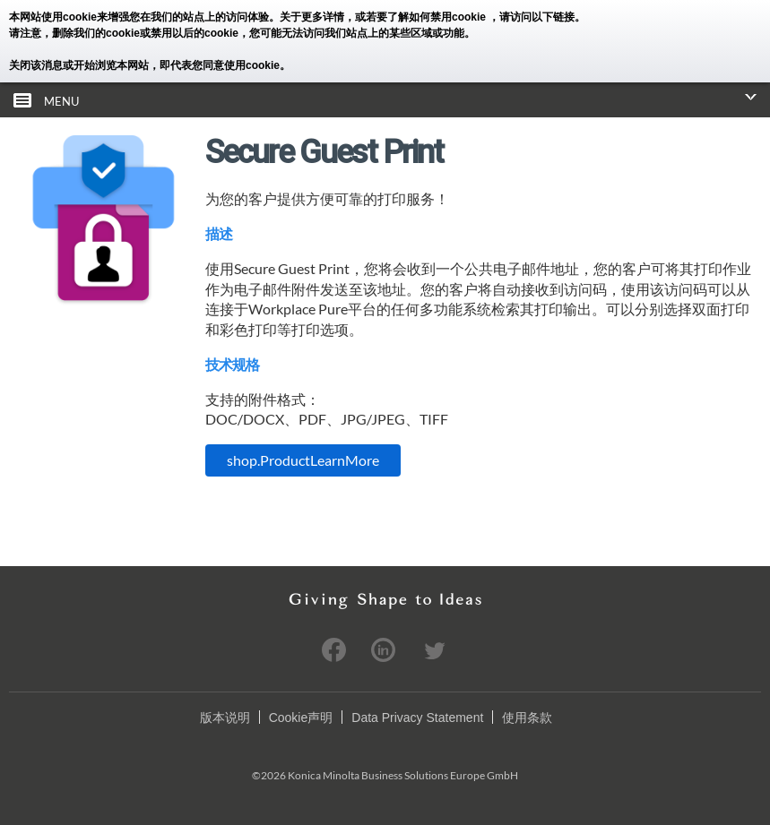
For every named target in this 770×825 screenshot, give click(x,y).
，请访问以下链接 (532, 17)
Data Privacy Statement (417, 717)
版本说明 (225, 717)
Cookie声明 (301, 717)
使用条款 (527, 717)
